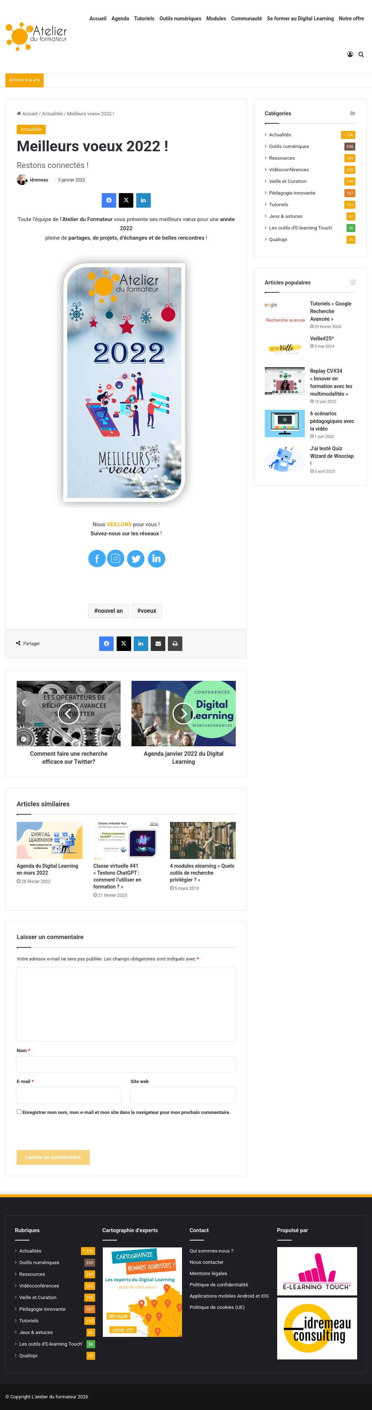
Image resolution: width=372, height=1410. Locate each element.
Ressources (282, 158)
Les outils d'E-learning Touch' (300, 228)
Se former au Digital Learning (300, 18)
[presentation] (72, 1136)
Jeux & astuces (286, 216)
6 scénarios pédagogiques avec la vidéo (332, 421)
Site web (139, 1081)
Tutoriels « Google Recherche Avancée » (331, 311)
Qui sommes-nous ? (211, 1251)
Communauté (246, 18)
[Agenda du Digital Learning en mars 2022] (49, 840)
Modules (216, 18)
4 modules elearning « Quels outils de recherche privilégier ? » (202, 873)
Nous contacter (206, 1262)
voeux (148, 610)
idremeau (39, 180)
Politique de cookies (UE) (217, 1307)
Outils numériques (180, 18)
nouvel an (110, 610)
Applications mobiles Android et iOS (229, 1296)
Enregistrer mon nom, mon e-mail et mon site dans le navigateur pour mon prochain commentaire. (126, 1112)
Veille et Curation (288, 181)
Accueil (97, 18)
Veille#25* (322, 338)
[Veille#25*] (285, 348)
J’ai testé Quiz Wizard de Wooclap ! (332, 456)
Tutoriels (144, 18)
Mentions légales (208, 1273)
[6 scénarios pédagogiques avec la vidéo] (285, 423)
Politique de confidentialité (219, 1284)
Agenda (120, 18)
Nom (23, 1050)
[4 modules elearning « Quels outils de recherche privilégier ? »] (203, 840)
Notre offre (351, 18)
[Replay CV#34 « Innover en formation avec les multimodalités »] (285, 381)
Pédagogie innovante (292, 193)
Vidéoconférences (289, 169)
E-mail (25, 1081)
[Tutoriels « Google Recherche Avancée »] (285, 312)
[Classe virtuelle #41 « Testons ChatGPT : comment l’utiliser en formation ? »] (126, 840)
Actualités (52, 113)
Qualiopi (278, 239)
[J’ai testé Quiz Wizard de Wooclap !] (285, 458)
